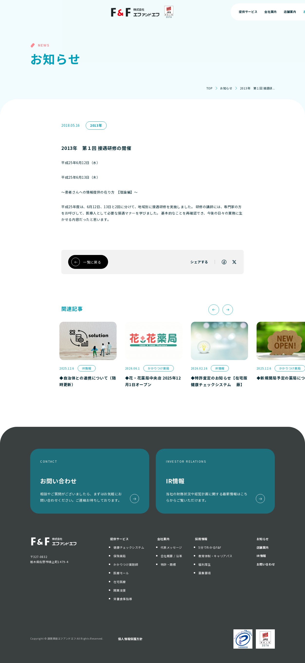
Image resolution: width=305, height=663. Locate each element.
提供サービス (119, 539)
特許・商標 (168, 564)
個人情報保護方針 (130, 639)
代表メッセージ (171, 547)
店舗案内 (263, 547)
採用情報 (201, 539)
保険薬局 (119, 556)
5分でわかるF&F (209, 547)
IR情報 (261, 556)
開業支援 (119, 590)
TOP (209, 88)
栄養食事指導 (122, 599)
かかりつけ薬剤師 (125, 564)
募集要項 (204, 573)
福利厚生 (204, 564)
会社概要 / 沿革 (171, 556)
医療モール (121, 573)
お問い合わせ (275, 12)
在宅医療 (119, 582)
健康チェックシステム (128, 547)
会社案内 (163, 539)
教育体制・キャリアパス (215, 556)
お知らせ (226, 88)
